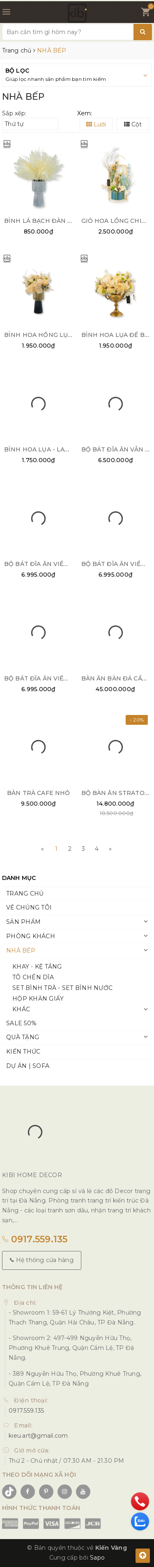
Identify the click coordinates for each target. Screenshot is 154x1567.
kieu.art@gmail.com (38, 1435)
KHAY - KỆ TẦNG (37, 966)
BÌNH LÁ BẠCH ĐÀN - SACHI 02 (52, 221)
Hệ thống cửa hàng (42, 1260)
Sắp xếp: (14, 113)
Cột (133, 124)
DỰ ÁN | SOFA (27, 1066)
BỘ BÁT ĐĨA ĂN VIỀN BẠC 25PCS (54, 564)
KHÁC (21, 1009)
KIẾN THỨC (23, 1051)
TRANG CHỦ (25, 893)
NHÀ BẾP (20, 950)
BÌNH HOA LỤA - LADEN (41, 449)
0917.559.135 (35, 1239)
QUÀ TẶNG (22, 1037)
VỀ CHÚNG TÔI (29, 907)
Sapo (97, 1557)
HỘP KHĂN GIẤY (38, 998)
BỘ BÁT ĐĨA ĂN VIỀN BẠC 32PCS (54, 678)
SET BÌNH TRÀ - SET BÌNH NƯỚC (62, 988)
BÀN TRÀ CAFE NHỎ (38, 793)
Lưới (96, 124)
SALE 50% (21, 1023)
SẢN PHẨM (23, 922)
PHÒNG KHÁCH (30, 936)
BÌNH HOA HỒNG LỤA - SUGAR (52, 335)
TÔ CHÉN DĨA (33, 977)
